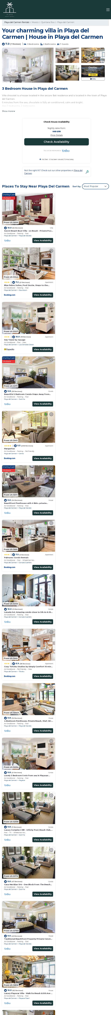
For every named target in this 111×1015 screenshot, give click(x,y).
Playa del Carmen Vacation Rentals (14, 922)
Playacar (22, 505)
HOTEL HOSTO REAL (57, 1000)
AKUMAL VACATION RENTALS (82, 1000)
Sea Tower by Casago (14, 284)
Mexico (35, 22)
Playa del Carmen (65, 22)
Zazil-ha (77, 289)
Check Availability (56, 141)
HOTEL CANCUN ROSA (32, 1003)
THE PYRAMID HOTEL (60, 997)
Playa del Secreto (25, 235)
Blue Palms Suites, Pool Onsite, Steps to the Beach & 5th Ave (80, 930)
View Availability (42, 240)
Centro (21, 343)
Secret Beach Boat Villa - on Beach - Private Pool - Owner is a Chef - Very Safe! (83, 922)
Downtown (78, 235)
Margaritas (9, 338)
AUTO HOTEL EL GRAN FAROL (58, 1003)
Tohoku (21, 451)
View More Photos (14, 79)
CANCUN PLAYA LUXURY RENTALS (30, 1000)
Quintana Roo (48, 22)
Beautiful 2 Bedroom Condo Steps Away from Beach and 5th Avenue (81, 942)
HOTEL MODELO (81, 1003)
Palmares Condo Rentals (16, 392)
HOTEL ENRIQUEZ (80, 997)
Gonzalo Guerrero (25, 397)
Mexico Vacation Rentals (14, 937)
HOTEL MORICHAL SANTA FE (36, 997)
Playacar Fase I (24, 613)
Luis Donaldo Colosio (26, 289)
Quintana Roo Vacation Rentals (14, 930)
